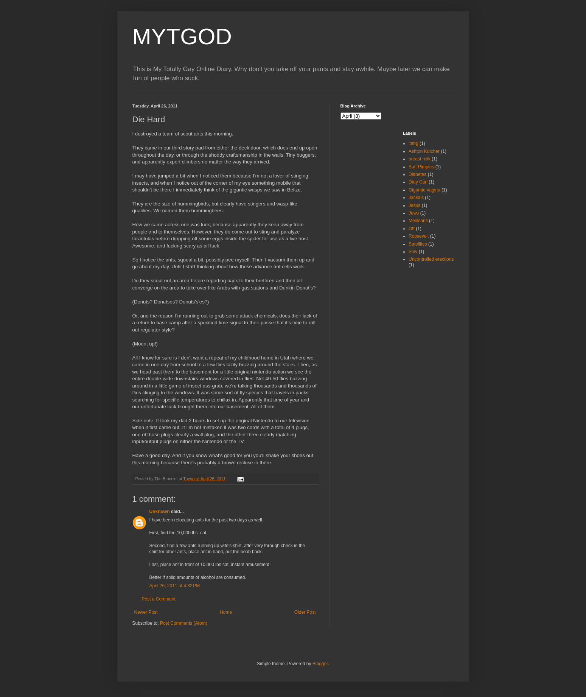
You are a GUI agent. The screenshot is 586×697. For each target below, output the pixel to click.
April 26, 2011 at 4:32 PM (174, 585)
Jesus (414, 205)
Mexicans (418, 220)
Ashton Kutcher (424, 151)
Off (412, 228)
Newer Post (146, 612)
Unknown (159, 511)
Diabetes (417, 174)
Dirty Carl (418, 182)
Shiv (413, 251)
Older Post (305, 612)
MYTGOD (182, 36)
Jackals (416, 197)
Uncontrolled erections (431, 259)
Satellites (418, 244)
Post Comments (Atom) (183, 623)
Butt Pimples (421, 167)
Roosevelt (419, 236)
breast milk (420, 159)
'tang (413, 143)
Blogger (320, 663)
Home (226, 612)
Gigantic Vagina (424, 190)
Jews (414, 213)
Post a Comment (159, 599)
